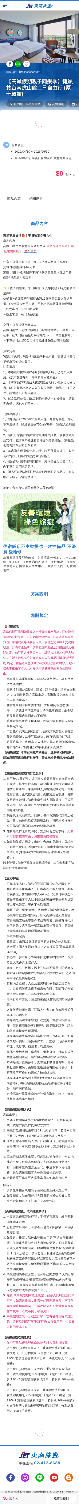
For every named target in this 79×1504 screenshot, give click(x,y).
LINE (18, 64)
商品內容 (14, 199)
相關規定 (36, 199)
